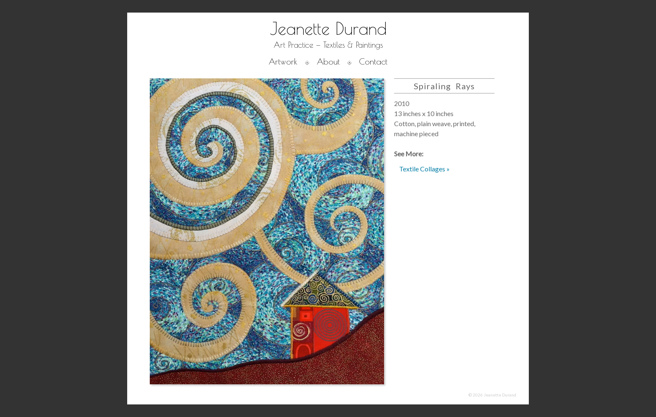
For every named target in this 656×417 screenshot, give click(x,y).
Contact (373, 61)
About (328, 61)
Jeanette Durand (328, 28)
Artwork (283, 61)
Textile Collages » (424, 169)
